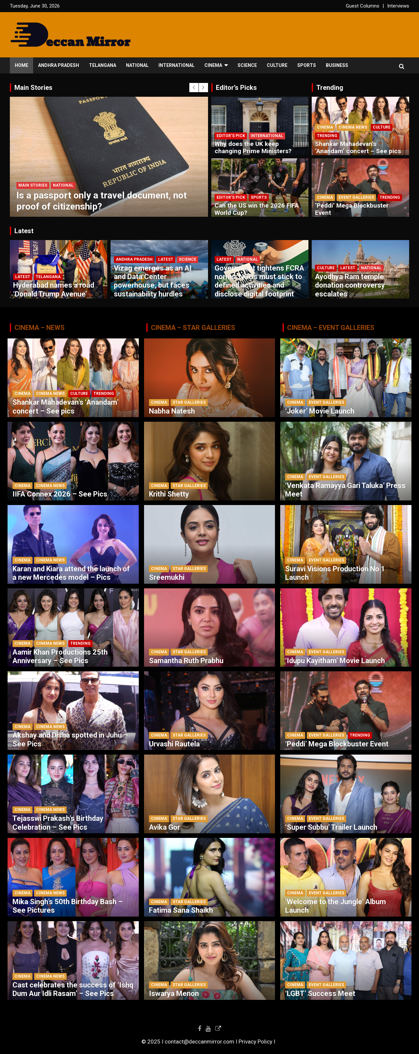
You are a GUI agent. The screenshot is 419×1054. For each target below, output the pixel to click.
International (176, 65)
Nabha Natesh (172, 411)
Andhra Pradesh (58, 65)
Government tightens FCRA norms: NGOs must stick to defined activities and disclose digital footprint (259, 281)
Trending (327, 135)
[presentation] (194, 87)
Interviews (398, 6)
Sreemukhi (166, 577)
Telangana (102, 65)
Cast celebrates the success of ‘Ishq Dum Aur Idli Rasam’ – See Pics (72, 989)
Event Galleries (356, 197)
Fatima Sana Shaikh (181, 910)
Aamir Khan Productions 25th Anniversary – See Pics (60, 656)
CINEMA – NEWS (39, 328)
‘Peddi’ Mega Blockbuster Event (351, 209)
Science (247, 65)
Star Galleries (189, 402)
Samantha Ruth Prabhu (186, 661)
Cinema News (353, 127)
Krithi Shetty (169, 494)
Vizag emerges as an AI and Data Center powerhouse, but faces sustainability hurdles (153, 281)
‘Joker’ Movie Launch (319, 411)
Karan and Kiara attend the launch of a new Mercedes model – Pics (71, 573)
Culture (277, 65)
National (137, 65)
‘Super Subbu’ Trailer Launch (331, 827)
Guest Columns (362, 6)
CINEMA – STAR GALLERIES (193, 328)
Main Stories (32, 185)
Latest (22, 276)
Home (21, 65)
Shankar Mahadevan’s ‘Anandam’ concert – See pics (358, 147)
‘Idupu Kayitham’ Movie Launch (335, 661)
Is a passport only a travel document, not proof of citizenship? (101, 201)
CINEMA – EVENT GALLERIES (330, 328)
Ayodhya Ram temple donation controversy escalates (350, 285)
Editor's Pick (231, 135)
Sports (306, 65)
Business (337, 65)
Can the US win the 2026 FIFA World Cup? (257, 209)
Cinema (213, 65)
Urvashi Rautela (174, 744)
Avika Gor (164, 827)
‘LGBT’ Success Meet (320, 993)
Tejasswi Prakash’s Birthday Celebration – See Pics (57, 822)
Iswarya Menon (174, 993)
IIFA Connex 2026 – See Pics (59, 494)
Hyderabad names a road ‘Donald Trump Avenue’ (53, 289)
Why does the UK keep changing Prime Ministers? (253, 147)
